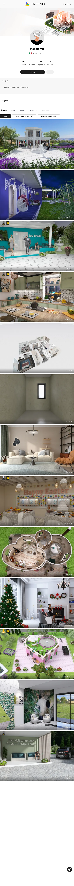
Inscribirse (67, 4)
